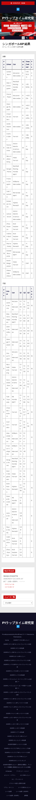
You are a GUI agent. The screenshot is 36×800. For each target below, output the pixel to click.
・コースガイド (8, 587)
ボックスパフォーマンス (14, 28)
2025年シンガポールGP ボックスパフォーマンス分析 (17, 693)
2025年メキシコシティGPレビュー (17, 736)
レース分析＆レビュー (24, 787)
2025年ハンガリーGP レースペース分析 (17, 724)
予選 (30, 26)
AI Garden (9, 771)
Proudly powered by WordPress (12, 634)
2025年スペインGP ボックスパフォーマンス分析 (17, 699)
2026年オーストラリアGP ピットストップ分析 (17, 748)
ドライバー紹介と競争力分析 (17, 783)
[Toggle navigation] (23, 38)
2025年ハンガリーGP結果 (17, 728)
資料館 (26, 795)
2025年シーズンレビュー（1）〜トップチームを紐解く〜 (17, 680)
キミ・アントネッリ (17, 779)
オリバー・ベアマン (9, 775)
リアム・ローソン (9, 787)
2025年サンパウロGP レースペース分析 (17, 671)
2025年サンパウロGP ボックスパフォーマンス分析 (17, 666)
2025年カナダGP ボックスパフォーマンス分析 (17, 660)
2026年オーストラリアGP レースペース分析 (17, 752)
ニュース (24, 28)
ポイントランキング (17, 30)
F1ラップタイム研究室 (18, 18)
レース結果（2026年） (13, 795)
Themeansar (17, 637)
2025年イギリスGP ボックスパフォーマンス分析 (17, 644)
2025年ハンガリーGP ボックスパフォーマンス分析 (17, 719)
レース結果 (24, 26)
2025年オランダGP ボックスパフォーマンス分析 (17, 652)
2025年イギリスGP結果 (17, 648)
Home (7, 640)
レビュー (6, 26)
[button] (27, 38)
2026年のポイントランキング (17, 760)
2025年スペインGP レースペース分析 (17, 703)
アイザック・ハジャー (22, 771)
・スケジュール (8, 584)
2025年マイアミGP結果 (17, 732)
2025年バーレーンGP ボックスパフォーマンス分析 (17, 708)
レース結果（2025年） (22, 791)
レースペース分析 (15, 26)
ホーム (4, 47)
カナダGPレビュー (25, 775)
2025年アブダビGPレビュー (21, 640)
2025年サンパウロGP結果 (17, 675)
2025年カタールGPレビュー (17, 656)
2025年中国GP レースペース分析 (17, 744)
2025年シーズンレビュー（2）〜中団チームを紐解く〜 (17, 687)
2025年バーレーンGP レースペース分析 (17, 713)
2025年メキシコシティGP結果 (17, 740)
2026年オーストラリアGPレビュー (17, 756)
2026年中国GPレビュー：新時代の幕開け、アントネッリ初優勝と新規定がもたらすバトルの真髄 (17, 766)
